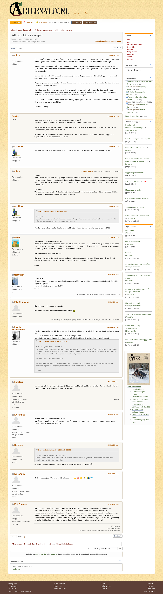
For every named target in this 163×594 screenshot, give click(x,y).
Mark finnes (130, 244)
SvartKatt (145, 199)
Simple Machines (25, 591)
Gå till (90, 548)
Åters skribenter (59, 584)
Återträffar (129, 233)
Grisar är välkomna (132, 199)
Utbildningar (130, 294)
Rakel (17, 237)
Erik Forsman (20, 504)
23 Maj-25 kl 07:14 (113, 504)
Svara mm (117, 48)
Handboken (151, 589)
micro (17, 55)
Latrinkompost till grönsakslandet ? (138, 216)
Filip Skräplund (21, 302)
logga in (54, 554)
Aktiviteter (129, 342)
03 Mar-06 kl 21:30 (113, 275)
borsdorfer (128, 164)
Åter (87, 13)
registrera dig (40, 554)
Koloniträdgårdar (138, 389)
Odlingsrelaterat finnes (133, 306)
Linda (138, 190)
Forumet (150, 584)
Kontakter (129, 255)
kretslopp (18, 382)
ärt (19, 569)
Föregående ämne (102, 41)
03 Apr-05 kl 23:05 (113, 237)
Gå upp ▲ (152, 591)
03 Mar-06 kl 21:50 (113, 302)
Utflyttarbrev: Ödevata (140, 397)
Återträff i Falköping (132, 181)
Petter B (145, 181)
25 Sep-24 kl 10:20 (113, 382)
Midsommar (129, 190)
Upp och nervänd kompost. (135, 147)
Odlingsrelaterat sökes (133, 267)
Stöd (103, 584)
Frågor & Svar (106, 586)
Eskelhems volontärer (140, 399)
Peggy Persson (138, 207)
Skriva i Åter (58, 586)
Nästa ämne (116, 41)
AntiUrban (19, 146)
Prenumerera (12, 586)
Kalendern (150, 586)
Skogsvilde (146, 139)
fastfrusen (19, 275)
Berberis (18, 445)
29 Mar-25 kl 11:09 (113, 445)
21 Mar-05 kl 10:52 (113, 55)
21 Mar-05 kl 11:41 (113, 116)
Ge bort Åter (12, 589)
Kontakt (104, 589)
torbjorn (128, 150)
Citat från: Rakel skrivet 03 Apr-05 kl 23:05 (52, 341)
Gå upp (13, 536)
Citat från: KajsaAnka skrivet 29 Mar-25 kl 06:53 (54, 450)
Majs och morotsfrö (132, 303)
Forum (77, 13)
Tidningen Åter (13, 584)
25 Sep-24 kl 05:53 (113, 327)
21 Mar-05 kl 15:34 (87, 171)
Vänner (128, 207)
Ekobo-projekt (130, 331)
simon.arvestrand (131, 130)
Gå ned (13, 48)
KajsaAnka (19, 415)
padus (15, 569)
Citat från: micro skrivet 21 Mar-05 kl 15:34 (52, 211)
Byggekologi (130, 173)
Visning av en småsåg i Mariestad (138, 314)
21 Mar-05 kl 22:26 (113, 206)
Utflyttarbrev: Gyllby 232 (141, 407)
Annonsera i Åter (59, 589)
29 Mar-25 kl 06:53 (113, 415)
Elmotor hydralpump (133, 139)
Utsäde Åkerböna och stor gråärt (137, 264)
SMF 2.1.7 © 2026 (13, 591)
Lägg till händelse (132, 116)
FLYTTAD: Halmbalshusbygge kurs (138, 340)
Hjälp (145, 591)
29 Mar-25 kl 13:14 (113, 474)
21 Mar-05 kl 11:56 (113, 146)
